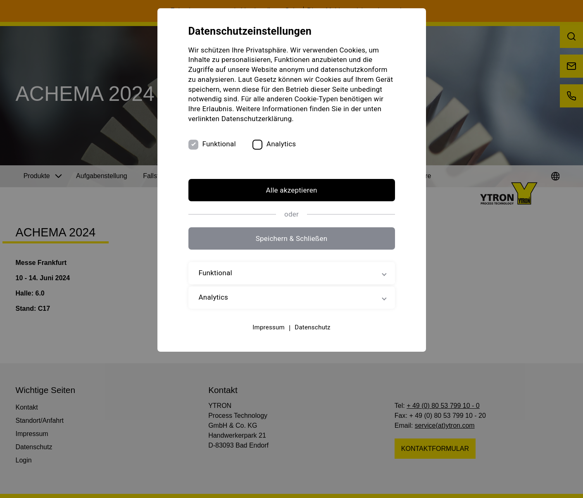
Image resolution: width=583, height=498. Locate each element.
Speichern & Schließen (292, 238)
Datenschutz (312, 327)
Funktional (219, 144)
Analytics (281, 144)
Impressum (268, 327)
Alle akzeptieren (291, 190)
